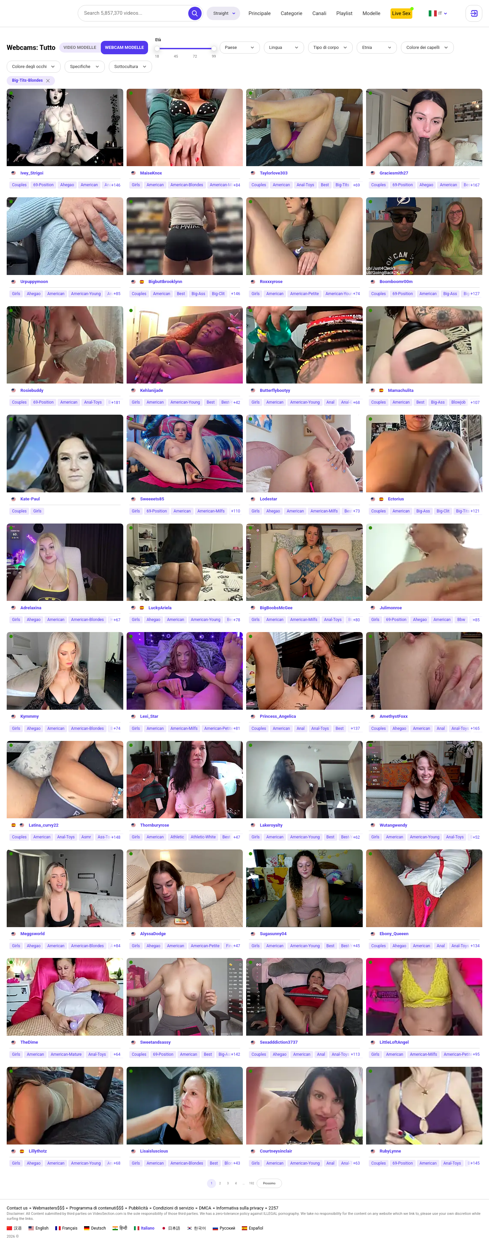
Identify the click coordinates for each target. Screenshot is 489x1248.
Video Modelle (79, 47)
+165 (475, 728)
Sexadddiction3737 (279, 1042)
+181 (115, 402)
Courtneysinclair (276, 1151)
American (89, 185)
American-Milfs (223, 185)
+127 (475, 293)
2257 (273, 1207)
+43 (236, 1163)
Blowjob (458, 402)
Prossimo (281, 1185)
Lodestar (268, 498)
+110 (235, 511)
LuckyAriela (160, 607)
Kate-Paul (30, 498)
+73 (356, 511)
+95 (476, 1054)
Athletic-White (203, 837)
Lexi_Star (149, 716)
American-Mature (66, 1054)
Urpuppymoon (34, 281)
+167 (475, 185)
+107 (475, 402)
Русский (224, 1228)
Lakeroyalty (271, 825)
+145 (475, 1163)
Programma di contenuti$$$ (96, 1207)
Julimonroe (391, 607)
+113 (355, 1054)
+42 (236, 402)
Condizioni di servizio (173, 1207)
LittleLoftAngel (394, 1042)
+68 (356, 402)
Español (252, 1228)
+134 (475, 946)
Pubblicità (138, 1207)
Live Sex (401, 13)
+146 (115, 185)
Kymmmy (29, 716)
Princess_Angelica (278, 716)
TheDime (29, 1042)
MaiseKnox (151, 173)
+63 (356, 1163)
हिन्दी (120, 1228)
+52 (476, 837)
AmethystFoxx (394, 716)
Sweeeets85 (152, 498)
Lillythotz (38, 1151)
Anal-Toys (305, 185)
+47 (236, 837)
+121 (475, 511)
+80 (356, 620)
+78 (236, 620)
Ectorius (396, 498)
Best (325, 185)
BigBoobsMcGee (276, 607)
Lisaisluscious (154, 1151)
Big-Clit (218, 293)
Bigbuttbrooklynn (166, 281)
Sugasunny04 (273, 933)
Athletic (177, 837)
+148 (115, 837)
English (38, 1228)
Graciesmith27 (394, 173)
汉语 (14, 1228)
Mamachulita (401, 390)
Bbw (461, 619)
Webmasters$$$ (49, 1207)
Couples (19, 185)
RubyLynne (390, 1151)
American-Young (85, 293)
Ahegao (67, 185)
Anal (331, 402)
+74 (356, 293)
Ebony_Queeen (394, 933)
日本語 (170, 1228)
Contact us (17, 1207)
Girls (136, 185)
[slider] (157, 48)
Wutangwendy (393, 825)
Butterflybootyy (275, 390)
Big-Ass (198, 293)
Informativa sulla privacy (240, 1207)
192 (255, 1185)
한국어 (196, 1228)
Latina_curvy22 (44, 825)
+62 (356, 837)
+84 (236, 185)
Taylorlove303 (274, 173)
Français (66, 1228)
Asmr (86, 837)
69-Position (43, 185)
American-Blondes (186, 185)
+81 (236, 728)
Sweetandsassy (155, 1042)
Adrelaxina (30, 607)
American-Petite (304, 293)
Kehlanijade (151, 390)
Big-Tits (342, 185)
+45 (356, 946)
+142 (235, 1054)
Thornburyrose (154, 825)
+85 (117, 293)
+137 (355, 728)
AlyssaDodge (153, 933)
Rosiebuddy (32, 390)
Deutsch (95, 1228)
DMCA (205, 1207)
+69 (356, 185)
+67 (117, 620)
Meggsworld (32, 933)
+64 (117, 1054)
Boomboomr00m (396, 281)
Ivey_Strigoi (31, 173)
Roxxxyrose (271, 281)
